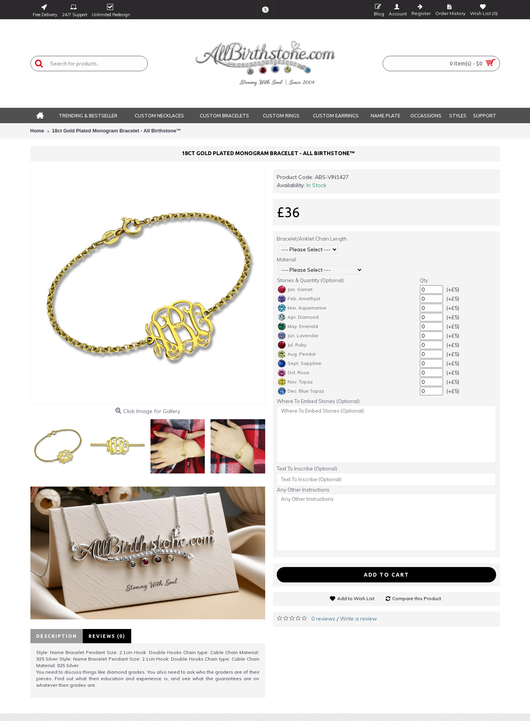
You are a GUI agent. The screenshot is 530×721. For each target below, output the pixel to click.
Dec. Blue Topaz (301, 391)
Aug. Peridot (297, 354)
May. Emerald (298, 326)
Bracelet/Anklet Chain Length (312, 239)
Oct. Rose (293, 372)
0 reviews (323, 618)
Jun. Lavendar (298, 336)
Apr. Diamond (298, 317)
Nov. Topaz (295, 382)
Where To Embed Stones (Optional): (319, 401)
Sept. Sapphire (299, 363)
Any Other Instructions (303, 490)
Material (286, 259)
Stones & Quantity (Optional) (310, 280)
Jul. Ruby (292, 345)
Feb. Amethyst (299, 299)
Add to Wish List (356, 598)
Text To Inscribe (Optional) (307, 468)
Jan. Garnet (295, 289)
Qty (424, 280)
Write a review (358, 618)
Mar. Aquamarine (302, 308)
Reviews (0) (107, 636)
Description (56, 636)
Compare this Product (416, 598)
